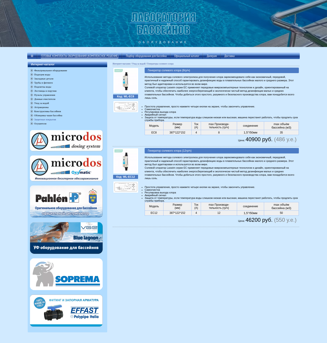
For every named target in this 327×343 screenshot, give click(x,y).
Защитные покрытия (45, 119)
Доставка (229, 56)
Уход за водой (139, 63)
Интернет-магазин (121, 63)
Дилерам (212, 56)
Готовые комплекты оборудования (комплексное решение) (79, 56)
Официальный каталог (186, 56)
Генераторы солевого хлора (160, 63)
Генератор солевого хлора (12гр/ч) (170, 150)
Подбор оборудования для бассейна (146, 56)
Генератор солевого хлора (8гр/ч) (169, 70)
